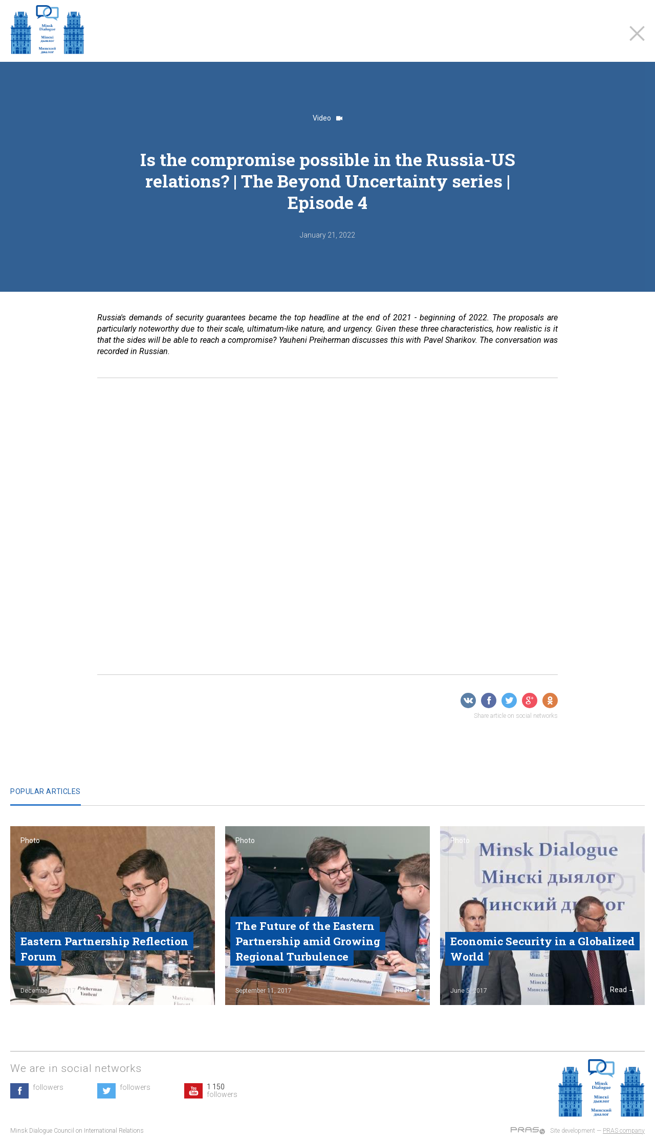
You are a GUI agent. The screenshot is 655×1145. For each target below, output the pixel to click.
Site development (572, 1130)
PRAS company (624, 1130)
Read (192, 990)
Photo (30, 840)
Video (327, 118)
